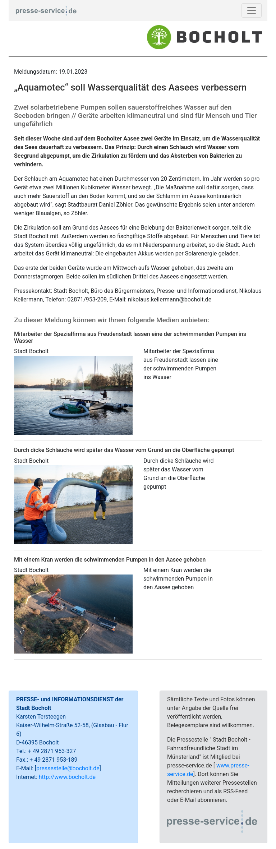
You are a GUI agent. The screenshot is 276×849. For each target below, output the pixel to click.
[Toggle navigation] (252, 10)
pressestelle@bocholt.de (68, 768)
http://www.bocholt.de (67, 777)
